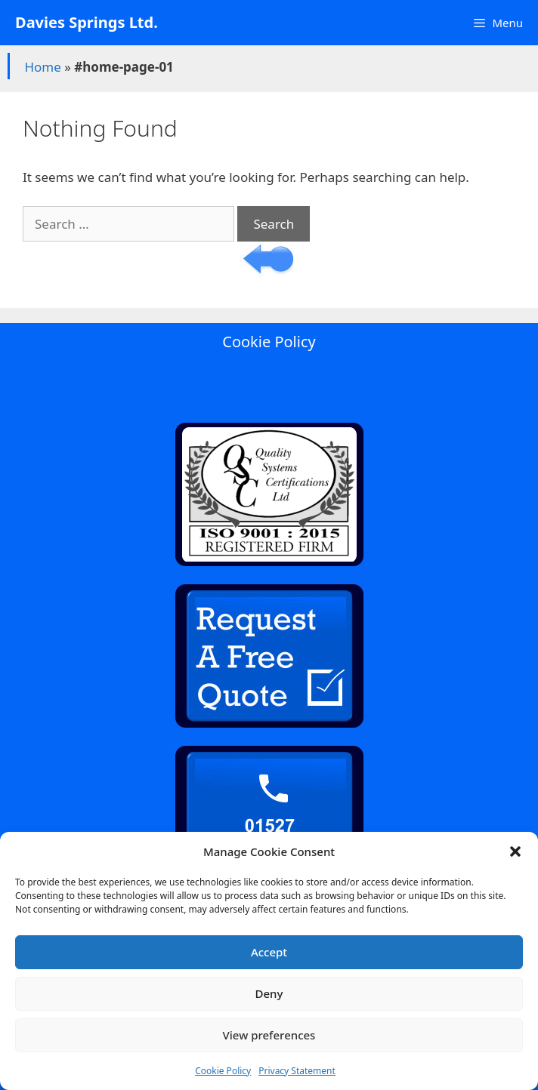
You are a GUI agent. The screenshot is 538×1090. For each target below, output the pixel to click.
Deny (269, 993)
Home (42, 66)
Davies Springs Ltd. (86, 22)
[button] (515, 851)
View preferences (269, 1034)
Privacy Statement (296, 1070)
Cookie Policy (223, 1070)
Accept (269, 951)
